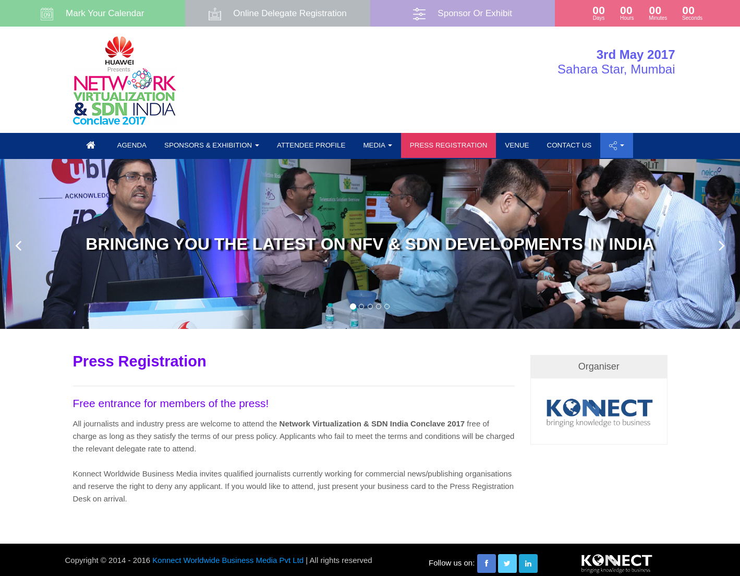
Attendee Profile (311, 145)
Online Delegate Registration (289, 13)
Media (377, 145)
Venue (517, 145)
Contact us (569, 145)
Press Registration (449, 145)
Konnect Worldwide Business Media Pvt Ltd (228, 560)
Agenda (132, 145)
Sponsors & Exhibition (211, 145)
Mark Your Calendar (105, 13)
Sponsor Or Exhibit (475, 13)
